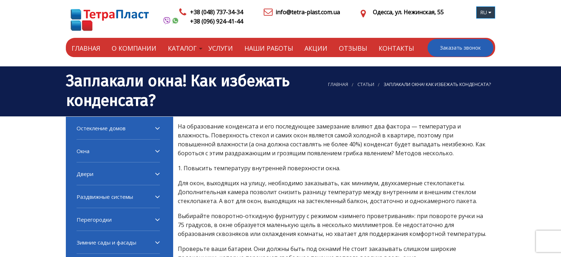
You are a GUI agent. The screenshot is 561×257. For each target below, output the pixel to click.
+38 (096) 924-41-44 (216, 21)
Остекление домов (101, 128)
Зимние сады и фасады (106, 242)
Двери (85, 173)
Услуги (220, 48)
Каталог (182, 48)
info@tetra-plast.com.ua (307, 12)
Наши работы (268, 48)
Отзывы (353, 48)
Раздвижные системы (105, 196)
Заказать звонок (460, 47)
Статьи (365, 84)
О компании (134, 48)
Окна (83, 151)
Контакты (396, 48)
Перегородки (94, 219)
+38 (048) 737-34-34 (216, 12)
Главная (86, 48)
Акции (315, 48)
